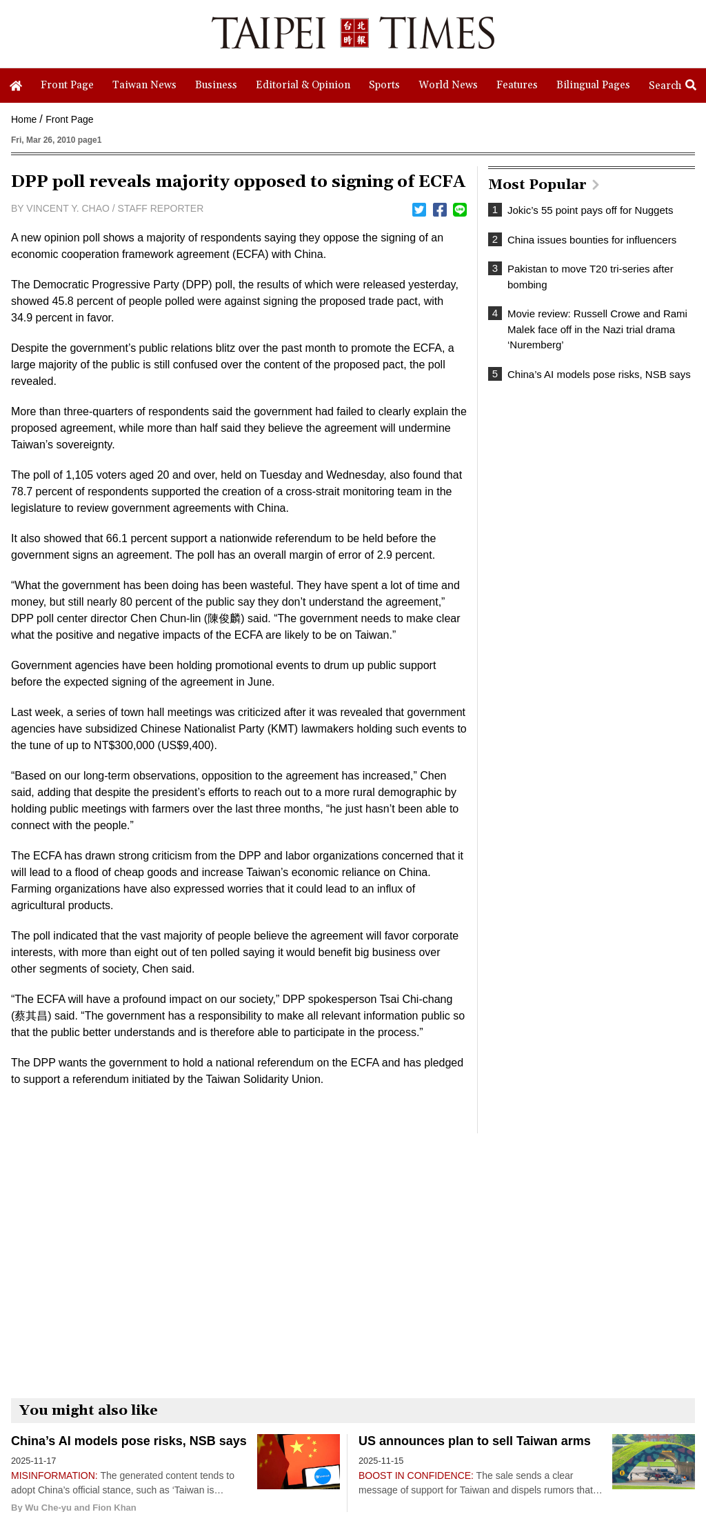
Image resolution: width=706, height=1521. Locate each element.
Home (24, 119)
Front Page (69, 119)
